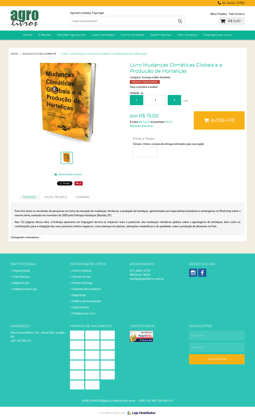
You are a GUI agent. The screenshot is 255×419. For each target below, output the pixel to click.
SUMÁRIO (83, 197)
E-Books (44, 35)
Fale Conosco (237, 14)
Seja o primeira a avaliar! (144, 87)
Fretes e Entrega (82, 283)
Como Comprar (132, 35)
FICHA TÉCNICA (56, 197)
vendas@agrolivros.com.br (147, 279)
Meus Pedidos (218, 14)
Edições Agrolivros (71, 35)
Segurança (79, 295)
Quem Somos (160, 35)
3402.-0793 (233, 3)
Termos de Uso (81, 277)
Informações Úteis (88, 264)
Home (27, 35)
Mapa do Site (21, 283)
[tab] (29, 197)
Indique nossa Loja (25, 289)
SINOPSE (29, 197)
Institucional (23, 264)
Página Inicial (21, 270)
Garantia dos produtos (86, 289)
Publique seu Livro (218, 35)
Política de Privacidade (86, 301)
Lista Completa (103, 35)
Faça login (98, 13)
